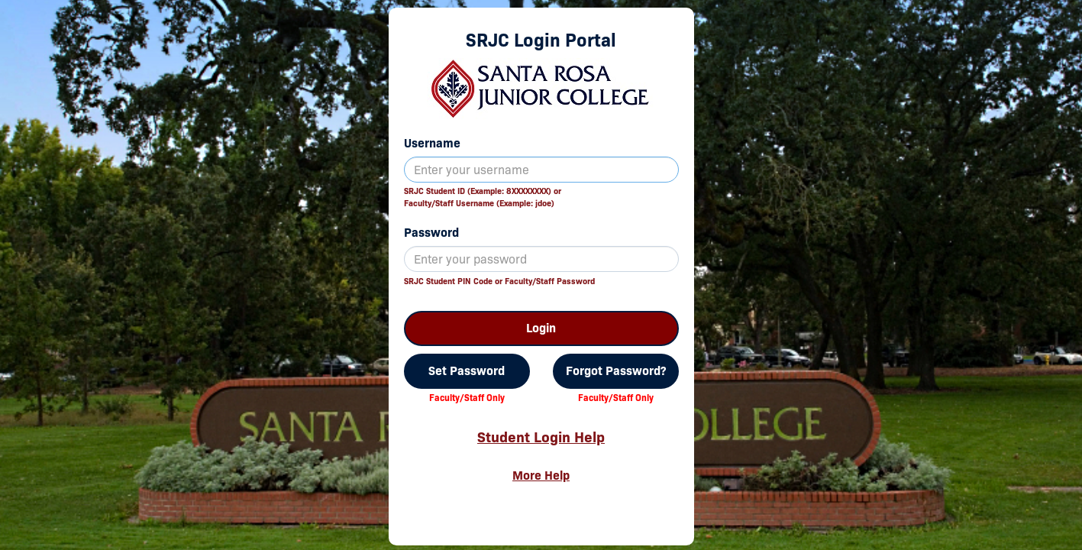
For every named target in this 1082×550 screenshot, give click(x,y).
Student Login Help (541, 437)
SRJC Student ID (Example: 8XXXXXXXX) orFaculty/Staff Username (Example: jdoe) (482, 197)
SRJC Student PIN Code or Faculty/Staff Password (499, 281)
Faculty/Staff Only (467, 397)
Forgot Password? (616, 371)
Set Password (466, 371)
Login (541, 328)
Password (431, 232)
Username (432, 143)
